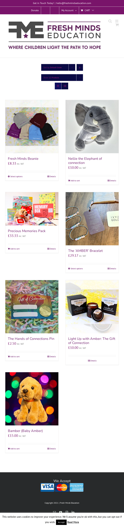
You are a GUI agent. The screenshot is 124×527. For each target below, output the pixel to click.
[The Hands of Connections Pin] (31, 306)
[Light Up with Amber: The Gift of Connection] (92, 306)
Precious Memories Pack (27, 231)
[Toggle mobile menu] (117, 21)
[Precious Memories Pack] (31, 209)
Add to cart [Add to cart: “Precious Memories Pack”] (15, 248)
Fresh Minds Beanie (23, 158)
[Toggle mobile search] (110, 21)
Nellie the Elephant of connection (85, 160)
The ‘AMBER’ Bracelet (85, 250)
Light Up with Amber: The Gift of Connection (91, 340)
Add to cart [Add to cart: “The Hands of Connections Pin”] (15, 356)
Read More (73, 522)
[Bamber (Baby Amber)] (31, 398)
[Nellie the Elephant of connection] (92, 126)
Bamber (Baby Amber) (25, 431)
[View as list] (64, 86)
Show (51, 77)
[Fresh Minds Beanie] (31, 126)
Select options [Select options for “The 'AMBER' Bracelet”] (77, 268)
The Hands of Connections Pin (31, 338)
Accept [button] (61, 522)
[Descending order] (79, 67)
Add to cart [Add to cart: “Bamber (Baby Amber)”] (15, 448)
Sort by (52, 67)
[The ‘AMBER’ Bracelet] (92, 218)
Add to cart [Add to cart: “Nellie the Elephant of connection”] (75, 180)
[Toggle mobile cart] (117, 25)
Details (53, 176)
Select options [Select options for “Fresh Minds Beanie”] (16, 176)
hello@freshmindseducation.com (73, 3)
